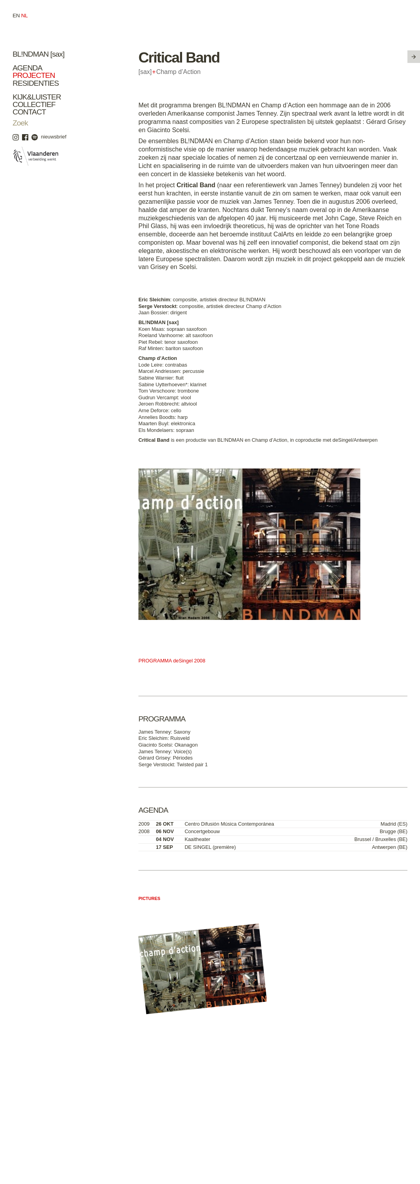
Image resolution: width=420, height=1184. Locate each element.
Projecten (34, 75)
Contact (29, 112)
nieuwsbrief (53, 137)
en (16, 15)
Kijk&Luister (37, 97)
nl (24, 15)
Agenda (27, 68)
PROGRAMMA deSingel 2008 (171, 661)
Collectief (34, 104)
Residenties (36, 83)
